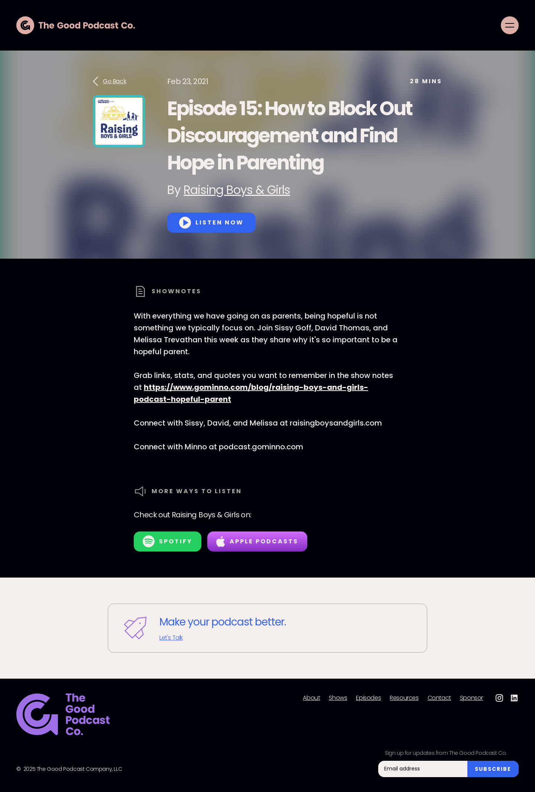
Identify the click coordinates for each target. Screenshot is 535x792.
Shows (338, 698)
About (311, 698)
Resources (404, 698)
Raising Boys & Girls (237, 189)
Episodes (368, 698)
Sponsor (471, 698)
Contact (439, 698)
